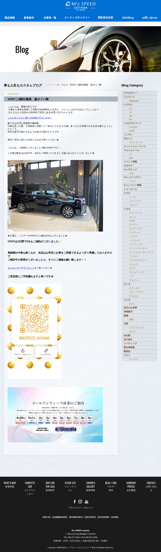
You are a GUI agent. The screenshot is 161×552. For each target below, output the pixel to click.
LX (130, 112)
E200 (131, 130)
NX (130, 116)
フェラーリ (129, 97)
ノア (131, 276)
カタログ (128, 165)
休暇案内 (128, 311)
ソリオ (132, 197)
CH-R (132, 221)
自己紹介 (128, 339)
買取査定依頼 (105, 18)
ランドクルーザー (138, 248)
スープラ (133, 359)
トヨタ (127, 209)
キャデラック (130, 169)
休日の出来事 (130, 307)
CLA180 (133, 127)
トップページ (51, 85)
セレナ (132, 331)
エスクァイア (136, 228)
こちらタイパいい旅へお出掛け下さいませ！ (30, 117)
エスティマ (134, 232)
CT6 (131, 173)
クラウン (133, 224)
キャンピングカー (132, 177)
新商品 (127, 351)
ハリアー (133, 236)
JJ (130, 154)
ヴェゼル (133, 296)
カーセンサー (14, 268)
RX (130, 119)
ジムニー (133, 205)
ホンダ (127, 284)
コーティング (130, 343)
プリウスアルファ (138, 260)
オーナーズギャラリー (77, 18)
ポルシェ (128, 138)
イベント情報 (130, 161)
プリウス (133, 256)
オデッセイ (134, 288)
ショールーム (130, 189)
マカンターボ (136, 142)
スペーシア (134, 201)
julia (131, 158)
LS (130, 108)
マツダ (127, 300)
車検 (131, 319)
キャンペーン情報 (132, 185)
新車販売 (29, 18)
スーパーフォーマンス (135, 146)
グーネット (28, 268)
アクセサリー (130, 93)
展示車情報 (129, 347)
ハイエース (134, 240)
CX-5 (131, 304)
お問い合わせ (149, 18)
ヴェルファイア (137, 272)
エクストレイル (137, 327)
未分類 (127, 335)
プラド (127, 355)
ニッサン (128, 134)
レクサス (128, 104)
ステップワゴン (137, 292)
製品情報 (10, 18)
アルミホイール (131, 150)
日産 (126, 323)
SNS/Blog (128, 18)
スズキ (127, 193)
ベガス (132, 181)
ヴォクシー (134, 280)
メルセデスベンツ (132, 123)
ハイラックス (136, 244)
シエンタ (133, 264)
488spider (134, 101)
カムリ (132, 217)
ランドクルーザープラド (141, 252)
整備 (126, 315)
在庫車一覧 (50, 18)
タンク (132, 268)
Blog (63, 85)
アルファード (136, 213)
